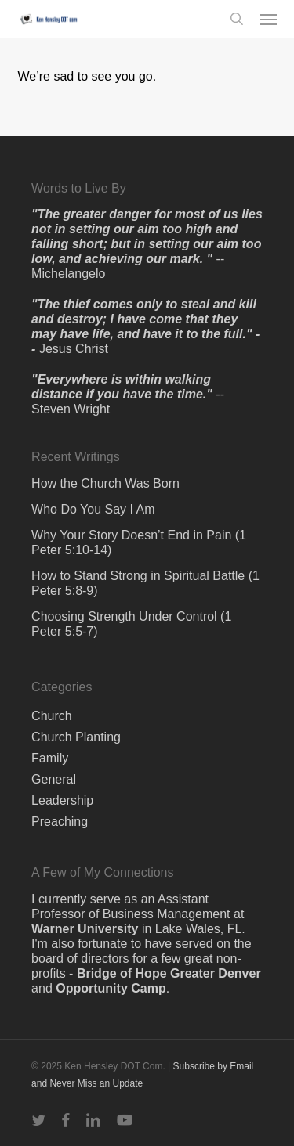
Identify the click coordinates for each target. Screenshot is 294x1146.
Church (51, 716)
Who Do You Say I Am (92, 509)
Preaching (59, 821)
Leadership (62, 800)
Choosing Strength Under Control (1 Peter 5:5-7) (131, 624)
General (53, 779)
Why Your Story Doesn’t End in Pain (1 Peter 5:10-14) (138, 542)
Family (49, 758)
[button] (268, 19)
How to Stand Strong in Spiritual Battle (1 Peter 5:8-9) (145, 583)
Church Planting (76, 737)
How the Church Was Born (105, 483)
